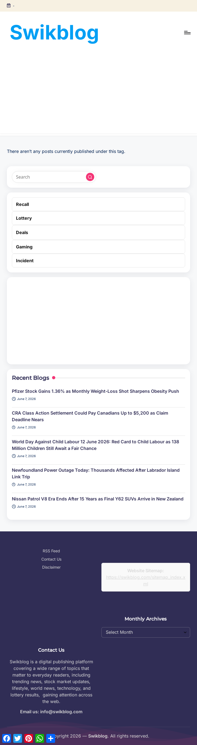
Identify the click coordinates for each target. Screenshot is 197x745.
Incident (25, 260)
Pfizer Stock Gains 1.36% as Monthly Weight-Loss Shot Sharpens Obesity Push (95, 391)
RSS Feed (51, 550)
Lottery (24, 218)
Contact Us (51, 559)
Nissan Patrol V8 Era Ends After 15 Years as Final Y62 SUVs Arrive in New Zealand (97, 499)
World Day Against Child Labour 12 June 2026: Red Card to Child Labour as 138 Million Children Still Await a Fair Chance (95, 445)
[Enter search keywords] (54, 177)
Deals (22, 232)
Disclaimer (51, 567)
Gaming (24, 247)
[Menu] (187, 32)
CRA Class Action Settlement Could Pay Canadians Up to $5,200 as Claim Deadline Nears (90, 416)
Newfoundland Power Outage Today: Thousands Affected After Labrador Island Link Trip (96, 473)
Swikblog (54, 32)
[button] (90, 177)
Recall (22, 204)
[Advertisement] (98, 94)
